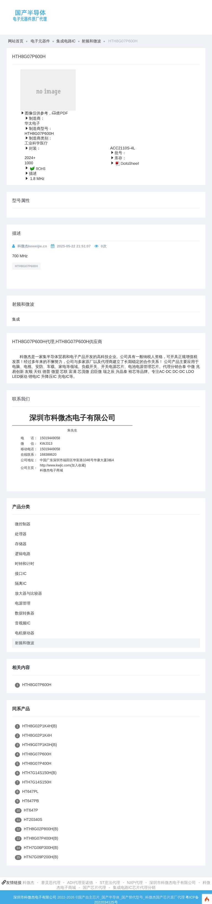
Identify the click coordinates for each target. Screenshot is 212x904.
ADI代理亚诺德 (80, 882)
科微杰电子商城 (51, 470)
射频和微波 (91, 41)
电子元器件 (40, 41)
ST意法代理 (110, 882)
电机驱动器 (24, 633)
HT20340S (28, 820)
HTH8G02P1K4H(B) (36, 726)
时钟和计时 (24, 563)
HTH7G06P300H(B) (36, 848)
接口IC (20, 573)
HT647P (26, 810)
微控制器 (22, 524)
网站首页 (15, 41)
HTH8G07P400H (33, 763)
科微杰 (28, 882)
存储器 (20, 544)
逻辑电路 (22, 553)
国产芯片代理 (94, 887)
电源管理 (22, 603)
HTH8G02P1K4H (33, 735)
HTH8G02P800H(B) (36, 829)
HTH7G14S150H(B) (36, 773)
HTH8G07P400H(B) (36, 838)
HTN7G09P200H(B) (36, 857)
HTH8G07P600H (26, 266)
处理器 (20, 534)
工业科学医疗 (36, 143)
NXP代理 (135, 882)
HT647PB (27, 801)
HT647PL (26, 791)
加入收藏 (78, 465)
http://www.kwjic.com (55, 465)
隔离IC (20, 583)
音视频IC (22, 623)
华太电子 (32, 123)
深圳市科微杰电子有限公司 (172, 882)
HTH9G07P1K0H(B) (36, 745)
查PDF (60, 113)
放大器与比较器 (28, 593)
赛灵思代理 (50, 882)
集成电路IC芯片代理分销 (134, 887)
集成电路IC (66, 41)
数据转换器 (24, 613)
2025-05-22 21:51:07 (74, 246)
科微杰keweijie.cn (32, 246)
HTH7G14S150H (33, 782)
